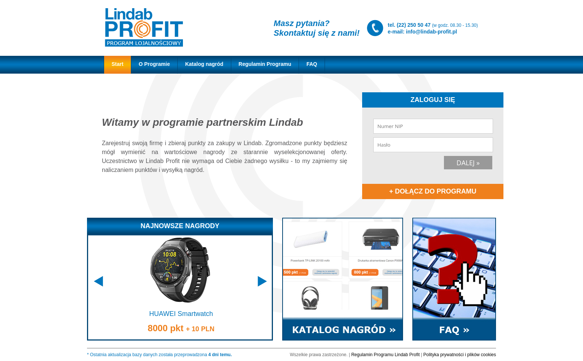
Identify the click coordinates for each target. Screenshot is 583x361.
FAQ (311, 64)
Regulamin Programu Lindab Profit (385, 354)
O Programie (154, 64)
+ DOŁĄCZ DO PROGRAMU (433, 191)
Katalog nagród (204, 64)
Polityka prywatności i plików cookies (459, 354)
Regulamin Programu (265, 64)
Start (117, 64)
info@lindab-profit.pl (431, 32)
